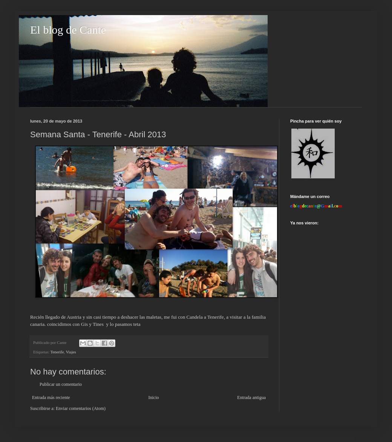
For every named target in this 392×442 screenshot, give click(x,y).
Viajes (71, 352)
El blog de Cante (68, 29)
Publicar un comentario (61, 384)
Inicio (153, 397)
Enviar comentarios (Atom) (81, 408)
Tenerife (57, 352)
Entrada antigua (251, 397)
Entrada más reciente (51, 397)
